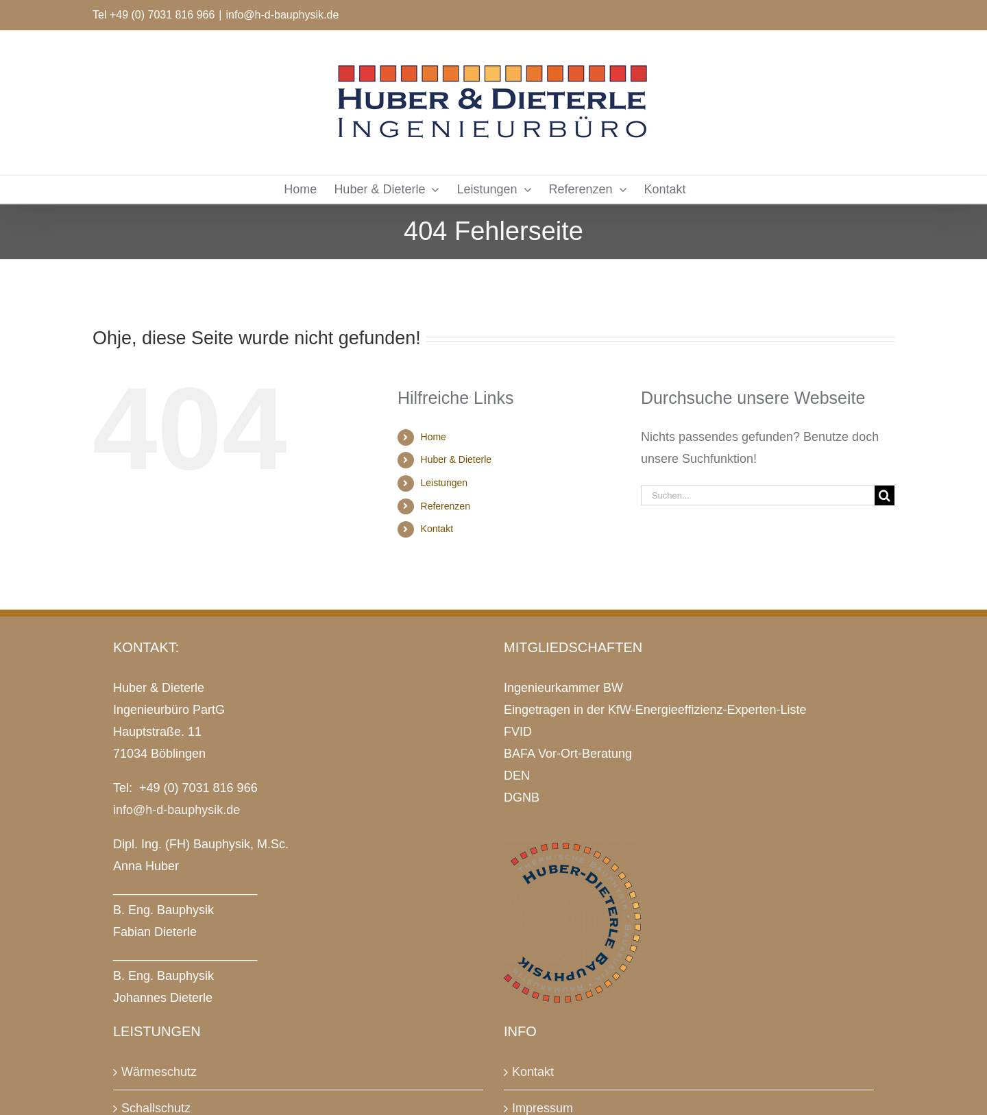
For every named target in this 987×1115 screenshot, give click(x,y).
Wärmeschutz (159, 1072)
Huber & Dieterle (456, 459)
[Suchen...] (758, 495)
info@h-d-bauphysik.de (282, 15)
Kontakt (437, 528)
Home (433, 436)
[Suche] (884, 495)
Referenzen (445, 506)
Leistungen (444, 482)
